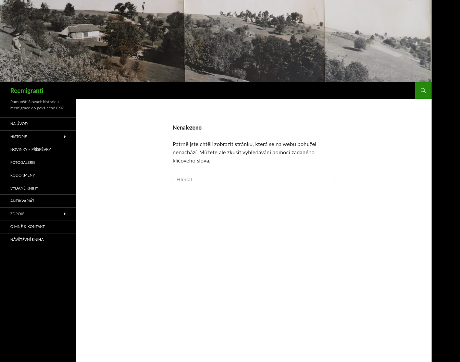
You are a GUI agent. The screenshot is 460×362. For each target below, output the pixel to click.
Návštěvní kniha (27, 239)
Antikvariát (22, 200)
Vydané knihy (24, 188)
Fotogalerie (22, 162)
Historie (18, 136)
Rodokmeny (22, 175)
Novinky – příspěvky (30, 149)
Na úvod (19, 123)
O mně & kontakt (27, 226)
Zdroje (17, 214)
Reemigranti (26, 90)
